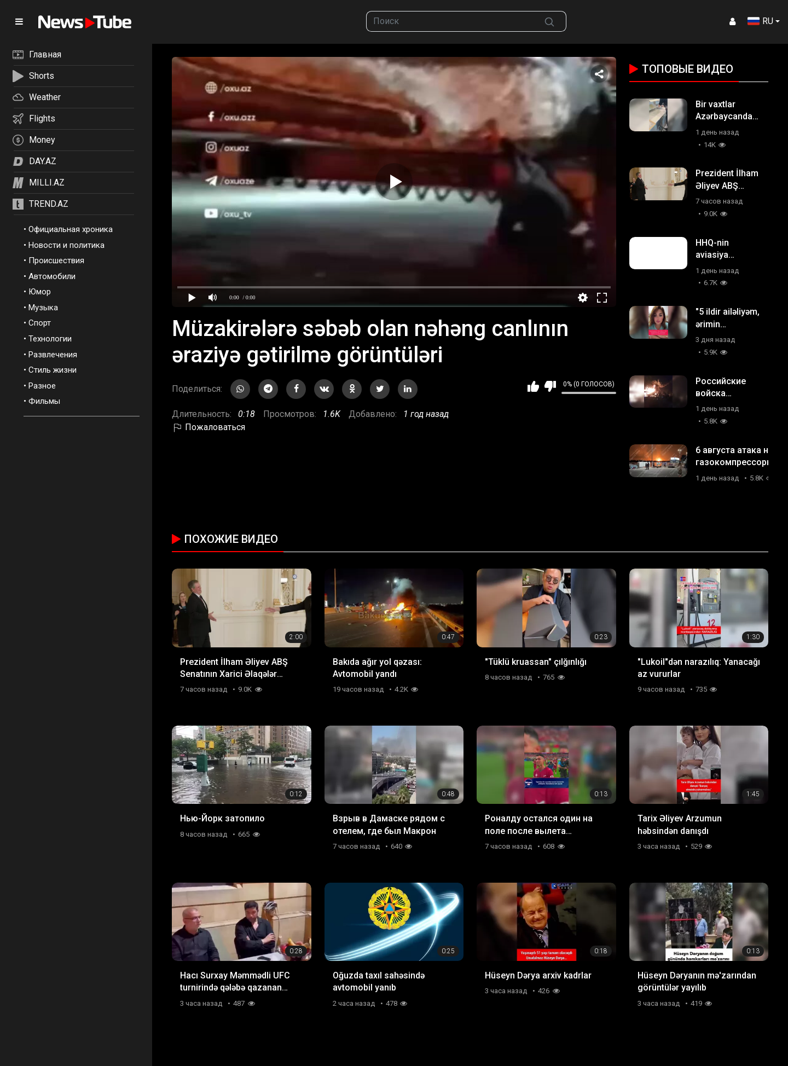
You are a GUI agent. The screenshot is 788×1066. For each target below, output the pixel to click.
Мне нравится (533, 386)
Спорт (39, 323)
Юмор (39, 292)
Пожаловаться (208, 427)
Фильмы (44, 401)
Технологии (50, 339)
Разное (42, 386)
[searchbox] (450, 21)
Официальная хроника (70, 229)
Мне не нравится (550, 386)
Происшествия (56, 260)
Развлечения (52, 355)
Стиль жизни (52, 370)
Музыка (43, 307)
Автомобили (52, 276)
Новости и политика (66, 245)
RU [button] (760, 21)
